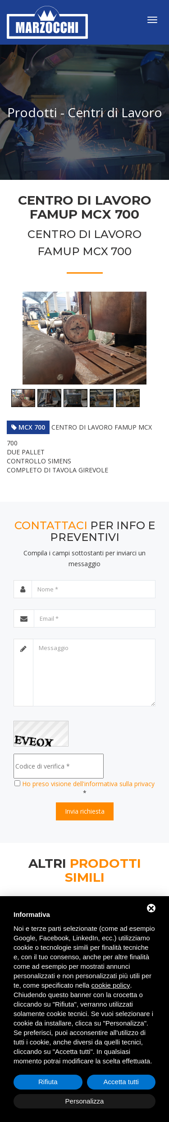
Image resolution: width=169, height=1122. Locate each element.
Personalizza (84, 1101)
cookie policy (110, 985)
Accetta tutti (121, 1081)
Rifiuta (48, 1081)
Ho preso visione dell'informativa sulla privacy (88, 783)
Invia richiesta (85, 811)
